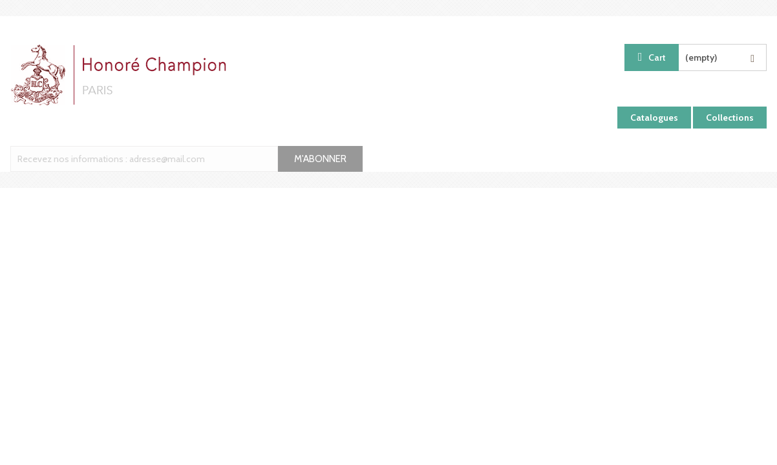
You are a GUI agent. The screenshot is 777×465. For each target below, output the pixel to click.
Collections (730, 117)
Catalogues (654, 117)
